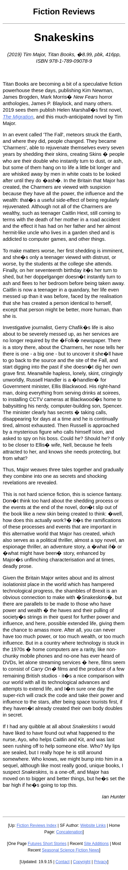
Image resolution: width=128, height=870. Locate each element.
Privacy (100, 861)
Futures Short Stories (47, 843)
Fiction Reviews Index (37, 825)
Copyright (81, 861)
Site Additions (96, 843)
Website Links (92, 825)
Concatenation (69, 832)
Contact (63, 861)
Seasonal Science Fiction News (70, 850)
